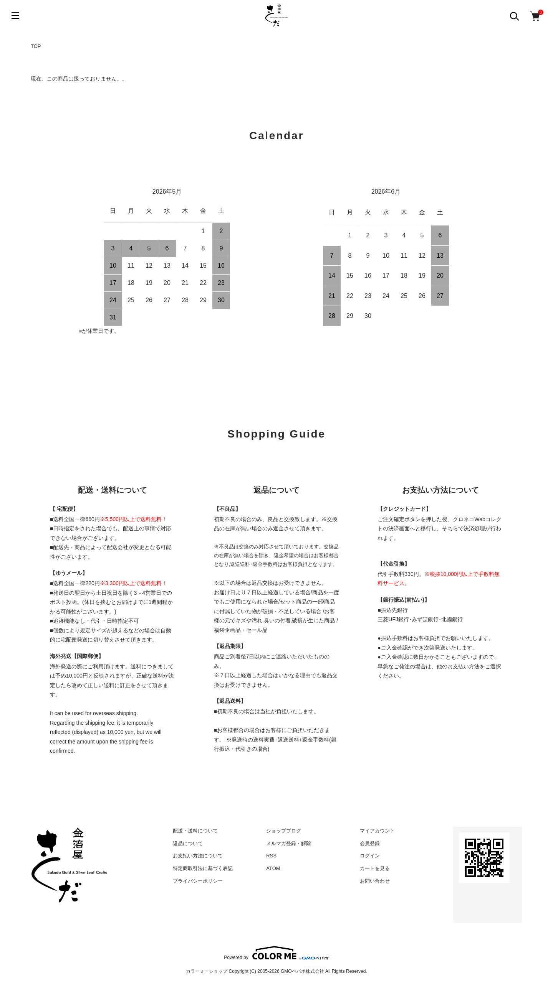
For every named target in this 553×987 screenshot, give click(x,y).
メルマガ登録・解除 (288, 843)
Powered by (276, 953)
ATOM (273, 868)
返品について (188, 843)
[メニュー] (15, 15)
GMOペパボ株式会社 (302, 971)
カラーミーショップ (206, 971)
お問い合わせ (375, 881)
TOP (36, 46)
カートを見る (375, 868)
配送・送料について (195, 831)
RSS (271, 856)
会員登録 (370, 843)
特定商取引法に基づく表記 (203, 868)
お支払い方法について (198, 856)
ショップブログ (283, 831)
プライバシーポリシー (198, 881)
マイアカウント (377, 831)
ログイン (370, 856)
